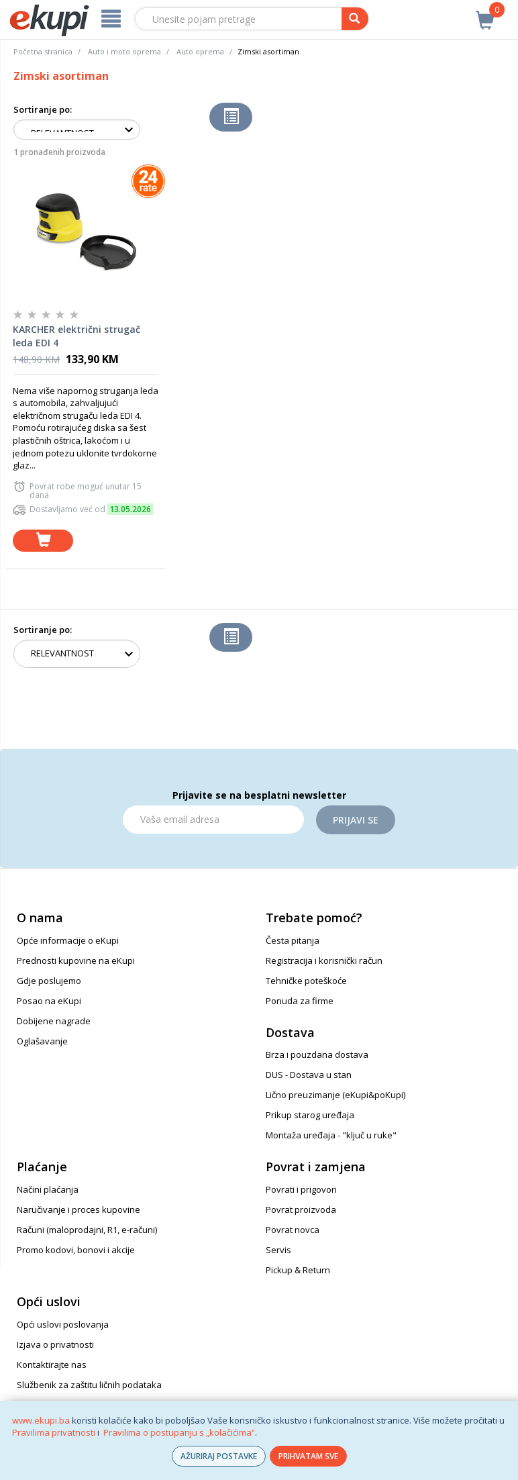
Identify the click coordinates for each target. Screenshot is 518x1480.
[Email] (213, 819)
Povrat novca (292, 1230)
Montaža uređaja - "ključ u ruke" (331, 1135)
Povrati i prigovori (301, 1189)
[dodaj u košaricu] (43, 541)
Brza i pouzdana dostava (317, 1054)
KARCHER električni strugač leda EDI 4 (76, 336)
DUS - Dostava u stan (309, 1075)
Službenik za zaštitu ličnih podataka (89, 1385)
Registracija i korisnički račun (324, 960)
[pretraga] (355, 18)
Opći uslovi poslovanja (63, 1324)
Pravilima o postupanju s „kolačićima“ (179, 1432)
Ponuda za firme (299, 1001)
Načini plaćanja (48, 1189)
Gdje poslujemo (49, 981)
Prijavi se (355, 819)
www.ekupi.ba (41, 1420)
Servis (278, 1250)
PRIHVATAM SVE (308, 1456)
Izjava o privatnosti (55, 1344)
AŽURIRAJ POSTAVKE (218, 1456)
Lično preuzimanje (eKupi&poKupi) (335, 1095)
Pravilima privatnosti (53, 1432)
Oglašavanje (42, 1041)
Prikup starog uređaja (310, 1115)
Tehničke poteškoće (306, 981)
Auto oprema (200, 51)
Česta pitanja (292, 940)
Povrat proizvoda (301, 1209)
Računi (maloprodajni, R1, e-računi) (87, 1230)
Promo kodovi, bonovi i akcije (76, 1250)
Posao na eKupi (49, 1001)
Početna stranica (42, 51)
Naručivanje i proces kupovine (78, 1209)
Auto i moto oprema (124, 51)
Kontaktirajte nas (52, 1365)
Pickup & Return (298, 1270)
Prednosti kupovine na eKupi (76, 960)
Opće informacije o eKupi (68, 940)
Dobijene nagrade (54, 1021)
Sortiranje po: (42, 109)
